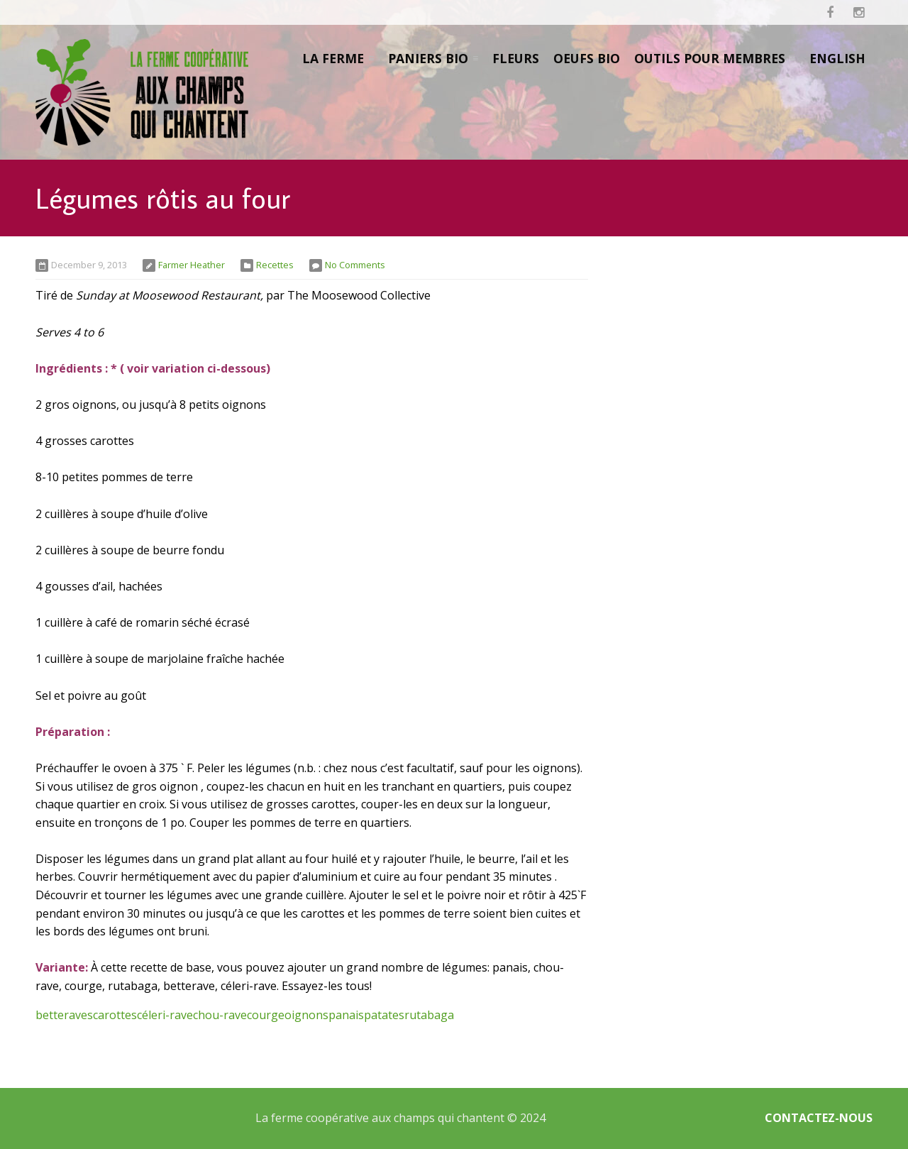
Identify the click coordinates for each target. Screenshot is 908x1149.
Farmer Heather (191, 264)
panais (346, 1015)
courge (265, 1015)
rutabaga (429, 1015)
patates (384, 1015)
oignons (306, 1015)
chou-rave (220, 1015)
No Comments (355, 264)
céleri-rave (165, 1015)
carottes (115, 1015)
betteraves (64, 1015)
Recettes (275, 264)
